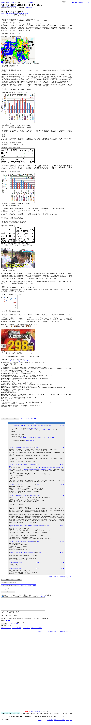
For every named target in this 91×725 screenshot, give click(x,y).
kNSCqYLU (32, 7)
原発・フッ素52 (11, 2)
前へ (89, 2)
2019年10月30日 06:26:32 (16, 562)
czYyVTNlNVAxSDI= (31, 484)
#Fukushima (50, 429)
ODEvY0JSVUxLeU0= (41, 425)
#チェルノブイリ (36, 437)
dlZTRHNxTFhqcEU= (31, 562)
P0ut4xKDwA (25, 495)
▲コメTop (74, 2)
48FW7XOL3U (35, 425)
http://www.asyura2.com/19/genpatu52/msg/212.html (8, 6)
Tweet (2, 9)
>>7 (10, 526)
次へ (86, 2)
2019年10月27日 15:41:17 (16, 447)
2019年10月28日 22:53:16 (16, 495)
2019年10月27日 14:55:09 (26, 425)
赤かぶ (14, 425)
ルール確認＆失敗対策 (13, 626)
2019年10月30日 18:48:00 (17, 568)
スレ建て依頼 (26, 630)
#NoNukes (25, 437)
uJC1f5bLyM (25, 562)
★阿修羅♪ (3, 2)
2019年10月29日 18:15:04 (16, 541)
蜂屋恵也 (14, 525)
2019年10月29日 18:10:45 (26, 525)
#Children (20, 437)
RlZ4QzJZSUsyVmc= (30, 447)
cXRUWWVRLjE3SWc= (31, 495)
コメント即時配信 (16, 630)
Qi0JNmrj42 (25, 447)
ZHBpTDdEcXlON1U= (31, 552)
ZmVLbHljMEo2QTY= (40, 525)
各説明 (43, 596)
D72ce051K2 (25, 484)
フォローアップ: (5, 589)
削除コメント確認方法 (36, 630)
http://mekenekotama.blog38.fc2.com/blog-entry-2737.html (37, 469)
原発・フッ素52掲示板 (59, 576)
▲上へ (40, 576)
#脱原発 (30, 437)
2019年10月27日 (30, 440)
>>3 (10, 466)
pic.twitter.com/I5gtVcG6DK (48, 437)
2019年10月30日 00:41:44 (17, 552)
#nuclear (59, 429)
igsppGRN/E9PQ (27, 7)
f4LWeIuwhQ (25, 464)
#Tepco (45, 429)
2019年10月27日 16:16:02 (16, 464)
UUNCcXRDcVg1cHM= (31, 464)
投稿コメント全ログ (6, 630)
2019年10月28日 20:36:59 (16, 484)
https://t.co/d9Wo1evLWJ (32, 428)
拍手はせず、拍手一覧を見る (28, 418)
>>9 (10, 553)
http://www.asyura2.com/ (37, 714)
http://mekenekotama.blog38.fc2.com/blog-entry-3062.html (14, 13)
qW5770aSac (25, 552)
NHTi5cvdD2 (35, 525)
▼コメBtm (80, 2)
